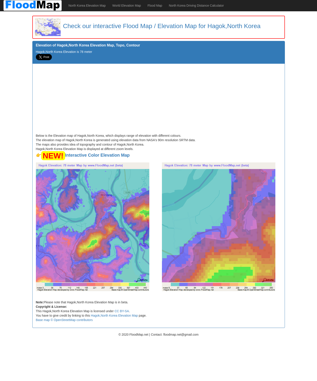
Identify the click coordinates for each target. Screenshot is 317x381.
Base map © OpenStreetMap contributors (64, 320)
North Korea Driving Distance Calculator (196, 5)
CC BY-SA (122, 311)
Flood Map (155, 5)
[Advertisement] (158, 100)
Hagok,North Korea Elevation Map (114, 315)
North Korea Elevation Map (87, 5)
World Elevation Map (126, 5)
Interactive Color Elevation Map (97, 155)
